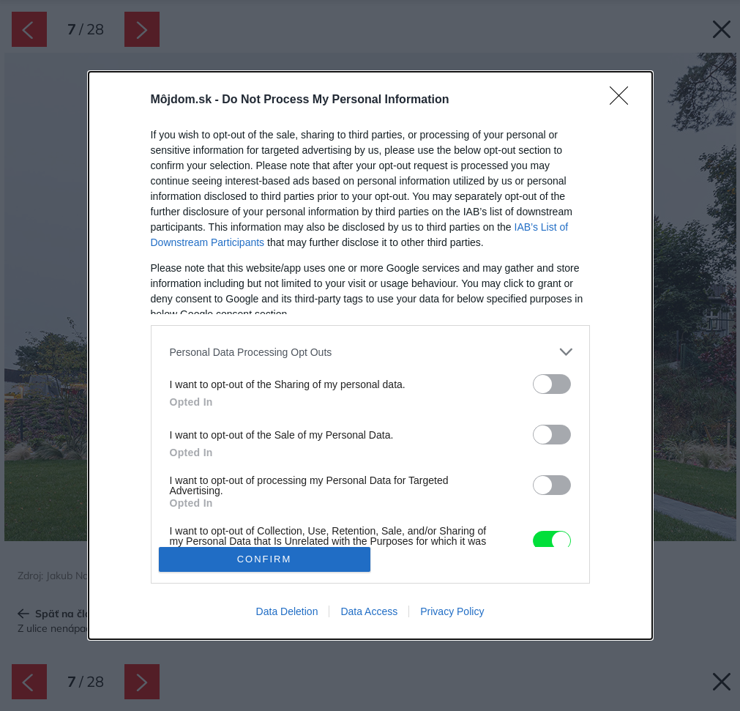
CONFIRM (264, 559)
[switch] (552, 384)
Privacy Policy (452, 611)
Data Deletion (287, 611)
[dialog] (370, 355)
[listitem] (370, 352)
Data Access (368, 611)
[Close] (624, 100)
